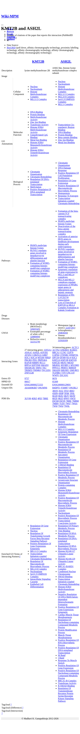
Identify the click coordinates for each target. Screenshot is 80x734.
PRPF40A (42, 360)
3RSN (55, 391)
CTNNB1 (64, 355)
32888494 (34, 336)
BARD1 (73, 350)
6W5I (72, 398)
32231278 (34, 342)
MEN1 (63, 362)
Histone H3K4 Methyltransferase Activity (38, 130)
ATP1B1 (44, 352)
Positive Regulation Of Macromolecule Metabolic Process (68, 444)
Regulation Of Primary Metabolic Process (68, 527)
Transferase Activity (39, 124)
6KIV (66, 396)
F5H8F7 (65, 388)
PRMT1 (64, 368)
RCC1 (42, 362)
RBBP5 (35, 362)
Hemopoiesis (64, 193)
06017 (27, 381)
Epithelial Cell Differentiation (37, 585)
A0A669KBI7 (31, 388)
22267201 (69, 328)
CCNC (63, 352)
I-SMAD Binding (66, 465)
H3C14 (33, 357)
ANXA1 (47, 350)
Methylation (35, 187)
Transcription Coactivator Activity (67, 521)
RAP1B (28, 362)
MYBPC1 (65, 365)
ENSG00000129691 (61, 384)
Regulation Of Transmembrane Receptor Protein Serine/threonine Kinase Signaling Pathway (66, 694)
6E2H (55, 396)
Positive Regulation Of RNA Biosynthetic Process (68, 642)
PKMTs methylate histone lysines (38, 246)
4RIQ (71, 391)
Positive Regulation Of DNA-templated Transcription (40, 192)
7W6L (67, 406)
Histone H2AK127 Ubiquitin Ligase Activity (66, 553)
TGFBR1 (56, 373)
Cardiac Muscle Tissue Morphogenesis (68, 615)
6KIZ (60, 398)
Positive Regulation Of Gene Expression (68, 666)
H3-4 (68, 357)
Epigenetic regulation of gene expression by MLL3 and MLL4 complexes (68, 273)
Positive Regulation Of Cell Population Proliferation (68, 175)
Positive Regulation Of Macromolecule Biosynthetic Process (68, 188)
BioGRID (11, 47)
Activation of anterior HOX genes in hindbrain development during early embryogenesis (68, 241)
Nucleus (34, 86)
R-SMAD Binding (66, 686)
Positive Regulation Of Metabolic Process (68, 476)
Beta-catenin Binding (67, 137)
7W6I (54, 406)
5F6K (66, 393)
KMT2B (38, 61)
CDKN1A (36, 355)
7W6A (74, 403)
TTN (63, 373)
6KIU (60, 396)
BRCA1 (56, 352)
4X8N (55, 393)
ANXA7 (28, 352)
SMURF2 (74, 370)
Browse (10, 31)
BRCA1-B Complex (67, 681)
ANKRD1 (64, 350)
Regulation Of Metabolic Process (66, 450)
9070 (54, 378)
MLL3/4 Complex (66, 97)
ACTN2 (56, 350)
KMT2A (56, 360)
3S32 (60, 391)
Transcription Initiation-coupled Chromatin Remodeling (68, 201)
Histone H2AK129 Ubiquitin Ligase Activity (66, 561)
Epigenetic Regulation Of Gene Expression (68, 433)
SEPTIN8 (35, 365)
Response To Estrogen (68, 196)
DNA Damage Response (64, 169)
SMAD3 (45, 365)
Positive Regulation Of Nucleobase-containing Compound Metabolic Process (68, 674)
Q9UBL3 (73, 388)
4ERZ (34, 398)
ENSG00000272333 (34, 384)
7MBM (75, 401)
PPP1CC (56, 368)
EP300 (63, 357)
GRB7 (45, 355)
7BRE (45, 398)
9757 (27, 378)
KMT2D (73, 360)
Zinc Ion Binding (38, 122)
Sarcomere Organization (64, 455)
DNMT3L (73, 355)
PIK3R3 (28, 360)
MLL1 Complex (65, 104)
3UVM (28, 398)
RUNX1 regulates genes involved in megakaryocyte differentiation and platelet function (38, 255)
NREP (47, 357)
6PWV (67, 398)
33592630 (62, 340)
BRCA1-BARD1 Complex (65, 567)
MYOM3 (74, 365)
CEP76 (70, 352)
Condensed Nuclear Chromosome (67, 572)
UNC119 (70, 373)
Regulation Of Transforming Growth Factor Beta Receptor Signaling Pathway (40, 537)
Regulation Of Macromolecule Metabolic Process (66, 416)
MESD (70, 362)
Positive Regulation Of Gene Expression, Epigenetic (40, 546)
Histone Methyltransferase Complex (38, 94)
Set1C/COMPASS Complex (66, 100)
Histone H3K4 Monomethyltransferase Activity (41, 145)
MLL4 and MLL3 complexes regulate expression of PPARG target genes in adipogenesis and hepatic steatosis (68, 286)
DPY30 (55, 357)
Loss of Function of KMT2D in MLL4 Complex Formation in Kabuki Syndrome (68, 306)
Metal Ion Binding (38, 140)
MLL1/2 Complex (38, 99)
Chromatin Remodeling (41, 177)
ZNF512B (29, 373)
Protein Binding (37, 114)
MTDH (41, 357)
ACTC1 (75, 347)
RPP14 (28, 365)
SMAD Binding (65, 576)
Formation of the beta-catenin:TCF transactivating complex (68, 215)
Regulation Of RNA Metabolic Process (67, 534)
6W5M (55, 401)
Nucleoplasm (36, 89)
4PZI (39, 398)
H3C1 (27, 357)
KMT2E (56, 362)
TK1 (44, 368)
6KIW (72, 396)
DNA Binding (36, 112)
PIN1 (34, 360)
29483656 (62, 333)
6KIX (54, 398)
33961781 (11, 38)
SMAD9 (56, 370)
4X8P (61, 393)
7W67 (68, 403)
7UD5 (62, 403)
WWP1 (55, 375)
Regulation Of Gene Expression (67, 181)
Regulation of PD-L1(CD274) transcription (66, 297)
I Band (61, 658)
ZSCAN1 (64, 375)
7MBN (55, 403)
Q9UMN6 (42, 388)
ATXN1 (28, 355)
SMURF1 (65, 370)
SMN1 (39, 368)
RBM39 (72, 368)
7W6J (60, 406)
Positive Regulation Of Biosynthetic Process (68, 516)
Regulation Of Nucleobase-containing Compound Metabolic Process (68, 624)
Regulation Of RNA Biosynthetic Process (67, 547)
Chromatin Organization (36, 172)
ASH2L (65, 61)
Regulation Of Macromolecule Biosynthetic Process (39, 564)
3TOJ (66, 391)
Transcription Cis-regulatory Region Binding (66, 127)
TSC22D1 (46, 370)
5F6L (72, 393)
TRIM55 (28, 370)
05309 (55, 381)
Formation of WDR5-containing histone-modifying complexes (40, 265)
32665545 (34, 329)
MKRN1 (56, 365)
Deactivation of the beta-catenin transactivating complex (66, 230)
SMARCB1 (30, 368)
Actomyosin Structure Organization (68, 481)
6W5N (62, 401)
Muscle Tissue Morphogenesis (65, 636)
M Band (61, 655)
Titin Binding (64, 531)
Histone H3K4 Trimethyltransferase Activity (39, 152)
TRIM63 (37, 370)
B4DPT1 (56, 388)
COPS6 (55, 355)
